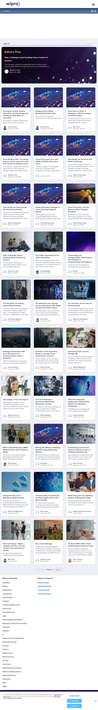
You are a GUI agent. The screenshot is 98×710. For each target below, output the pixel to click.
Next (57, 569)
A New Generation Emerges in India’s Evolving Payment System (47, 209)
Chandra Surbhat (78, 415)
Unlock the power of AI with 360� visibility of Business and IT (46, 161)
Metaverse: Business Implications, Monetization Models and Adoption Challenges (78, 402)
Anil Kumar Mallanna (15, 319)
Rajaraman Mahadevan (80, 319)
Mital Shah (11, 559)
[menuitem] (95, 10)
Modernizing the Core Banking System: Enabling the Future (80, 496)
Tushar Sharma (77, 559)
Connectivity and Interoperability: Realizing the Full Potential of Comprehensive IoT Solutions (80, 258)
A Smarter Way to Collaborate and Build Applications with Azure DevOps (47, 497)
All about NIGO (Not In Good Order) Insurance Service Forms (80, 544)
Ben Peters (76, 127)
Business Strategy (43, 583)
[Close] (96, 701)
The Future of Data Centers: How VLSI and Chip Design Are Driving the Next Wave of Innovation (15, 114)
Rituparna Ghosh (13, 415)
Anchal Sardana (13, 367)
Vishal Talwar (12, 127)
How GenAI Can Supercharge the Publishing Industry (15, 208)
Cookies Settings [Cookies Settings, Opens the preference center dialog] (74, 696)
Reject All (74, 701)
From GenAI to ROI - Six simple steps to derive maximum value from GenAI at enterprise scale (16, 161)
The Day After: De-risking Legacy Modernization (13, 304)
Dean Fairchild (77, 463)
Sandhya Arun (12, 175)
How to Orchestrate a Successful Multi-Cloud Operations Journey (44, 401)
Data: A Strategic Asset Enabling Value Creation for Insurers (14, 257)
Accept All (74, 706)
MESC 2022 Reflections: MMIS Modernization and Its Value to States (15, 449)
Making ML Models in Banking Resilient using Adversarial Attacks (47, 449)
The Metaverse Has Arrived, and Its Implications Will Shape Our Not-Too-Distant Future (48, 305)
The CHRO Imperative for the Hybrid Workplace (47, 256)
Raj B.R (75, 271)
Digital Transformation (44, 586)
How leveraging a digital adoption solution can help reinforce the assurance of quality (14, 547)
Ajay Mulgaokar (45, 271)
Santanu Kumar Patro (80, 223)
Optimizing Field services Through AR (78, 352)
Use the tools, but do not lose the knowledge (80, 304)
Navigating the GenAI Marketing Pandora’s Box (45, 112)
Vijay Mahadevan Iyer (47, 223)
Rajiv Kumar (44, 511)
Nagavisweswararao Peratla (82, 511)
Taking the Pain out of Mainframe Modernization (13, 496)
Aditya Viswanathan (79, 175)
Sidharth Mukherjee (79, 367)
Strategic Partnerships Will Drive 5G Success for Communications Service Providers (14, 354)
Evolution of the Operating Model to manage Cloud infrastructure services (46, 353)
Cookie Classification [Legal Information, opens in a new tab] (15, 698)
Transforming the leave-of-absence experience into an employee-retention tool (79, 449)
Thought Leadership (44, 594)
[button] (92, 10)
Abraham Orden (45, 559)
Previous (41, 569)
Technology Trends (44, 590)
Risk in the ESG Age (43, 543)
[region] (49, 701)
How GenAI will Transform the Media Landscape (80, 160)
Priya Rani (43, 463)
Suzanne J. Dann (13, 271)
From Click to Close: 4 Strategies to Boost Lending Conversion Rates (79, 113)
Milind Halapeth (45, 415)
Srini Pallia (43, 319)
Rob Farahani (12, 463)
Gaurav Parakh (45, 367)
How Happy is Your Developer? (15, 399)
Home (6, 11)
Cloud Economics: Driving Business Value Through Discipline (78, 209)
